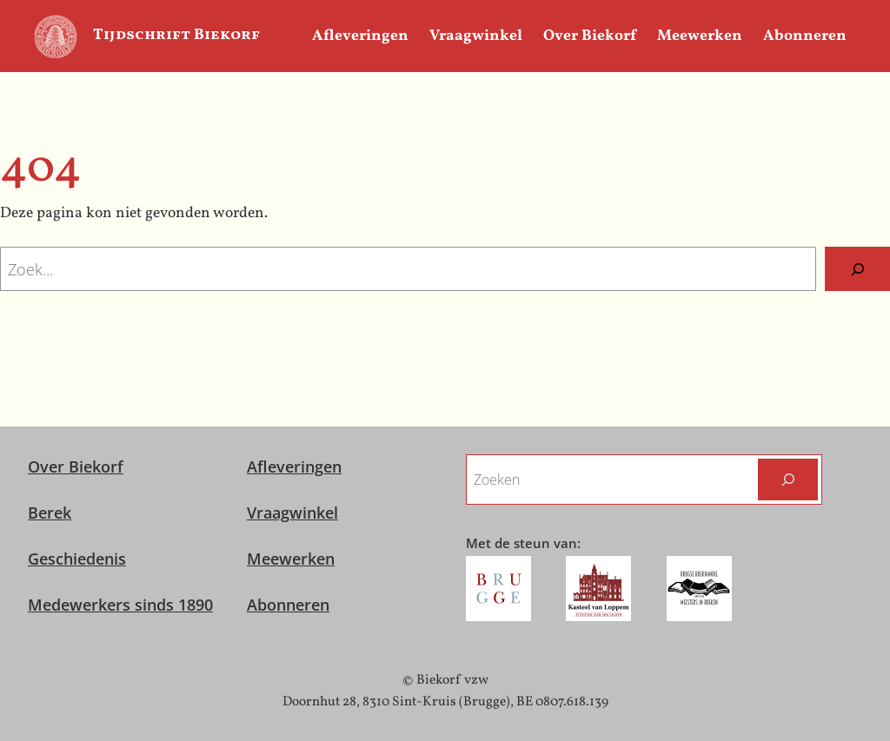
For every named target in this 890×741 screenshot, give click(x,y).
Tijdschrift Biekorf (176, 35)
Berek (49, 512)
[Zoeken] (857, 269)
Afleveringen (294, 466)
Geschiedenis (77, 558)
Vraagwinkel (292, 512)
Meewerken (291, 558)
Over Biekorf (75, 466)
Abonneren (288, 604)
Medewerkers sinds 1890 (120, 604)
